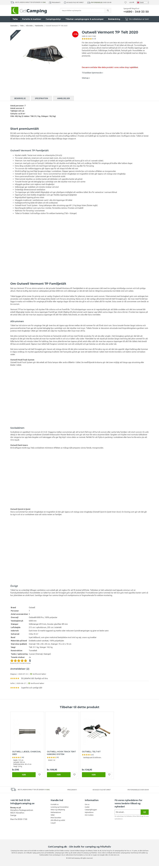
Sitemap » (86, 78)
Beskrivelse (20, 98)
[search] (108, 10)
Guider (87, 807)
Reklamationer (56, 812)
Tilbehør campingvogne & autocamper (84, 19)
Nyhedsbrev (89, 812)
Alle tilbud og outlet (58, 820)
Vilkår (53, 815)
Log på (131, 2)
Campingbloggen (91, 810)
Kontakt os (55, 804)
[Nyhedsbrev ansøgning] (128, 812)
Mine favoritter (56, 818)
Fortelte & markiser (31, 19)
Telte (15, 19)
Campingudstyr (53, 19)
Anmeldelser (63, 98)
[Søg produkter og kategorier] (82, 10)
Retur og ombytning (58, 810)
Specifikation (41, 98)
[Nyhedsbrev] (145, 812)
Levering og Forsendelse (60, 807)
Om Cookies (89, 815)
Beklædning (114, 19)
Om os (87, 804)
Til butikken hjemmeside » (92, 73)
